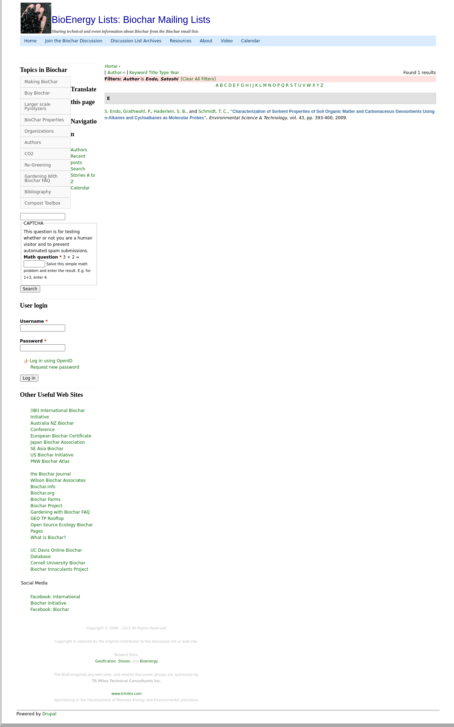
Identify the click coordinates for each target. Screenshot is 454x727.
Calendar (250, 40)
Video (227, 40)
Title (153, 72)
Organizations (39, 131)
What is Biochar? (48, 537)
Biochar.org (43, 493)
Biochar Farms (46, 499)
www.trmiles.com (126, 694)
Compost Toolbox (43, 203)
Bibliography (38, 191)
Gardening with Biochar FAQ (60, 512)
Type (164, 72)
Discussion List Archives (136, 40)
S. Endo (113, 111)
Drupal (49, 713)
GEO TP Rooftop (47, 518)
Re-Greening (38, 165)
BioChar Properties (44, 119)
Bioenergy (149, 661)
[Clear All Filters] (198, 79)
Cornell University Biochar (58, 563)
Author (115, 72)
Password (33, 341)
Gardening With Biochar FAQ (41, 178)
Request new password (55, 367)
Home (30, 40)
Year (174, 72)
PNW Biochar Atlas (50, 461)
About (206, 40)
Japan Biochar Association (58, 442)
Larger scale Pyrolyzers (37, 106)
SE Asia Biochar (47, 448)
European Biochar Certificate (61, 436)
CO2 (29, 153)
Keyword (138, 72)
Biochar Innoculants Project (59, 569)
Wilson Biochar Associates (58, 480)
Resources (180, 40)
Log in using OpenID (51, 360)
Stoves (124, 661)
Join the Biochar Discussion (73, 40)
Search (78, 168)
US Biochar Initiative (52, 455)
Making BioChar (41, 81)
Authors (33, 142)
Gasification (105, 661)
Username (34, 321)
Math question (43, 257)
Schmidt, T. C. (213, 111)
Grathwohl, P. (137, 111)
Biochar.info (43, 486)
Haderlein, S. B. (170, 111)
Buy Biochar (37, 93)
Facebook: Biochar (50, 609)
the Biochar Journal (51, 474)
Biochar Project (46, 505)
